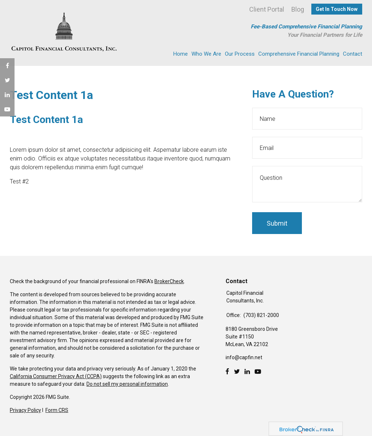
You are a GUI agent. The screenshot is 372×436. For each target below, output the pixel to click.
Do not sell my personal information (127, 384)
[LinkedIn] (247, 371)
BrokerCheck (169, 281)
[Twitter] (237, 371)
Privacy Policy (25, 410)
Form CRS (56, 410)
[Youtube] (258, 371)
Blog (297, 9)
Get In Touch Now (336, 9)
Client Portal (266, 9)
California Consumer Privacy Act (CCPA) (56, 376)
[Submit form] (277, 223)
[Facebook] (227, 371)
